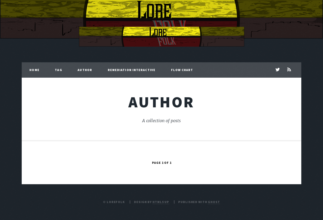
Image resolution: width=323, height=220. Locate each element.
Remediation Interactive (131, 70)
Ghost (214, 202)
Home (34, 70)
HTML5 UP (160, 202)
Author (85, 70)
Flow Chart (182, 70)
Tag (58, 70)
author (161, 102)
